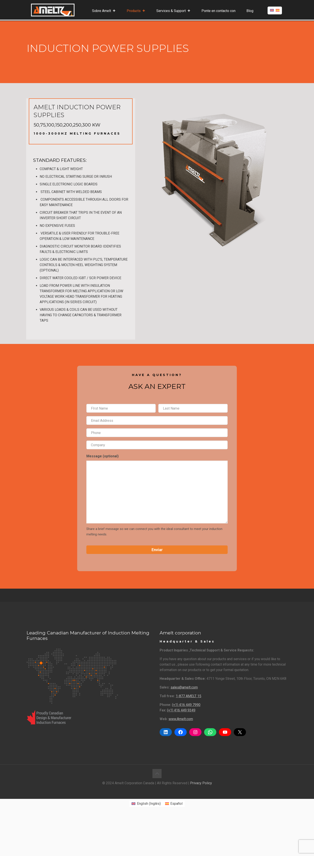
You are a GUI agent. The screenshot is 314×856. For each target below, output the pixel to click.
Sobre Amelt (104, 11)
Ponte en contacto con (218, 11)
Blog (249, 11)
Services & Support (173, 11)
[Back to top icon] (157, 773)
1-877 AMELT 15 (188, 696)
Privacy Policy (201, 783)
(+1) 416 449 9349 (181, 710)
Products (136, 11)
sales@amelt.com (184, 687)
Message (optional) (102, 456)
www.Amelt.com (181, 719)
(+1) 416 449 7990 (186, 705)
